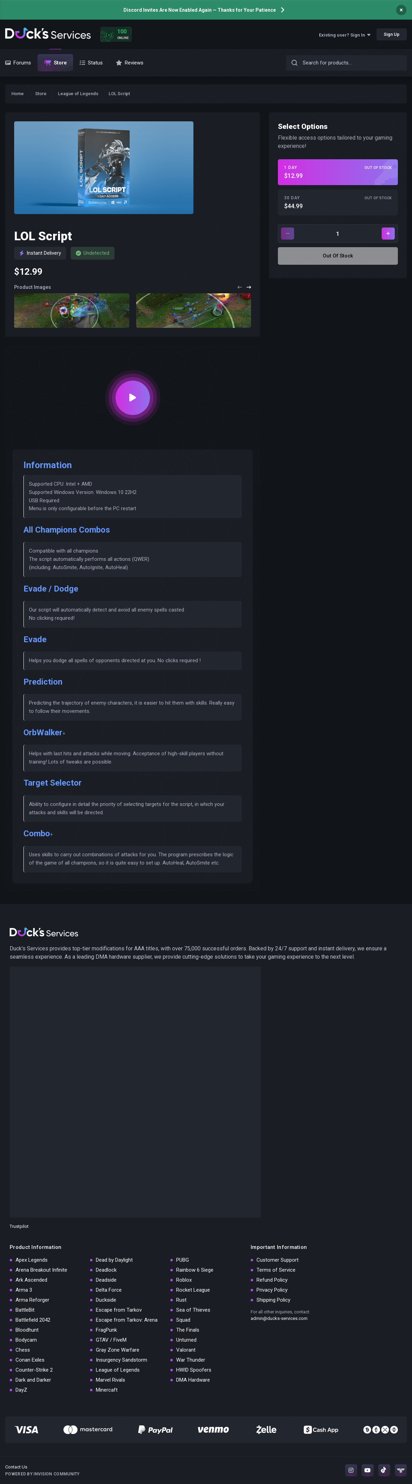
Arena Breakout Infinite (41, 1270)
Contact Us (16, 1467)
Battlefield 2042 (33, 1320)
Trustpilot (19, 1226)
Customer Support (278, 1260)
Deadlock (106, 1270)
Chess (23, 1350)
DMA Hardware (193, 1380)
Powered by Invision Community (42, 1474)
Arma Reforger (32, 1300)
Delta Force (109, 1290)
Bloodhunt (27, 1330)
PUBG (182, 1260)
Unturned (186, 1340)
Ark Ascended (31, 1280)
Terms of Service (276, 1270)
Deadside (106, 1280)
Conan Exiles (30, 1360)
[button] (240, 287)
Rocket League (193, 1290)
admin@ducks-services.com (279, 1318)
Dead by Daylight (114, 1260)
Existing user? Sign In (344, 35)
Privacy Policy (272, 1290)
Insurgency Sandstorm (121, 1360)
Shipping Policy (273, 1300)
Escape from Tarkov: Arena (127, 1320)
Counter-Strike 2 (34, 1370)
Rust (181, 1300)
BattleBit (25, 1310)
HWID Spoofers (193, 1370)
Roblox (184, 1280)
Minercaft (107, 1390)
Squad (183, 1320)
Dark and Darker (33, 1380)
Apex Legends (32, 1260)
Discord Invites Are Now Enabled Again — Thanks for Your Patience (199, 10)
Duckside (106, 1300)
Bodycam (26, 1340)
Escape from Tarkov (119, 1310)
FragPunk (106, 1330)
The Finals (187, 1330)
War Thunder (190, 1360)
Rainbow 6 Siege (194, 1270)
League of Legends (118, 1370)
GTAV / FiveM (111, 1340)
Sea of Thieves (193, 1310)
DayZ (21, 1390)
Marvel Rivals (110, 1380)
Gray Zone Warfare (117, 1350)
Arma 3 (24, 1290)
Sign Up (392, 34)
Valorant (185, 1350)
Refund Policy (272, 1280)
